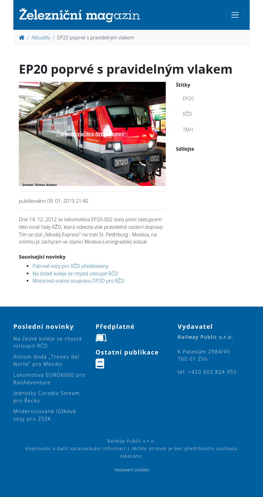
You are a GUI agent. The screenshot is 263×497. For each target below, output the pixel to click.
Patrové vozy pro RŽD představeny (71, 266)
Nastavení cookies (131, 470)
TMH (188, 129)
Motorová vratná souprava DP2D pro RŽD (78, 280)
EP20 (188, 98)
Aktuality (41, 37)
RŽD (187, 114)
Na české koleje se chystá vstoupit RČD (75, 273)
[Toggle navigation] (235, 15)
